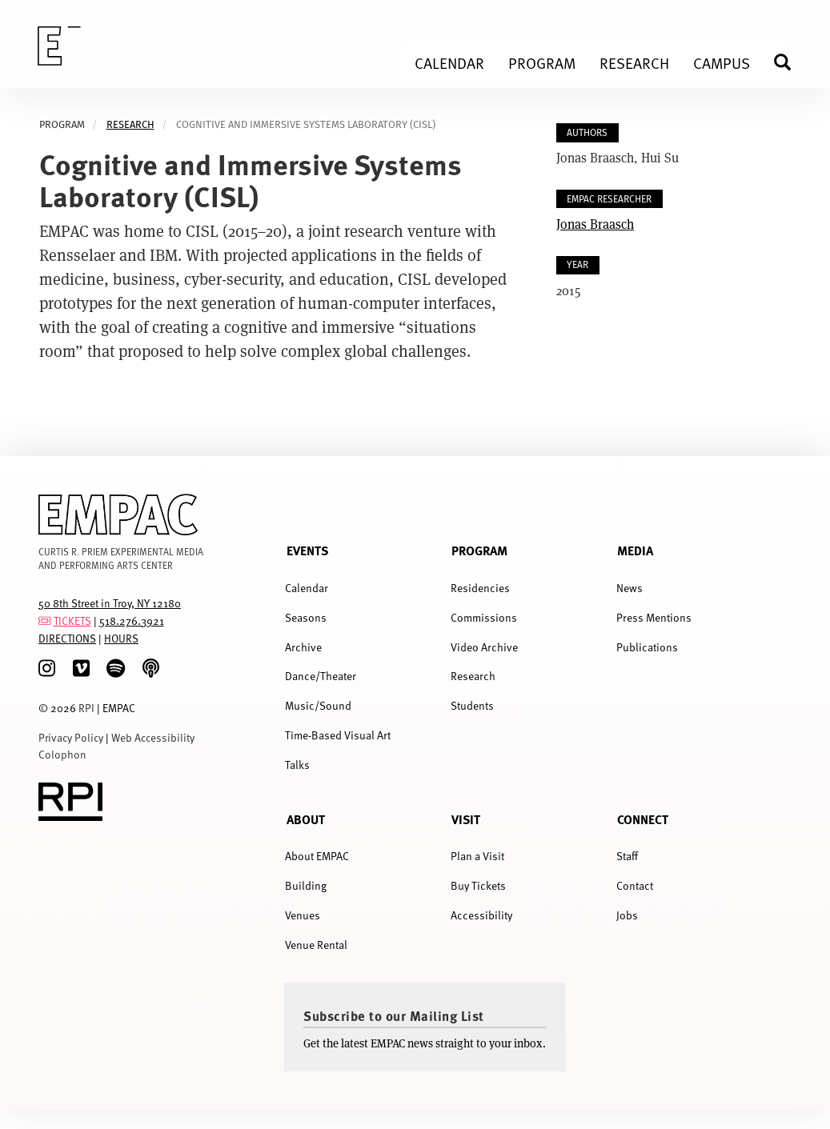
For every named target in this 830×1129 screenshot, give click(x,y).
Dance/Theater (320, 675)
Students (472, 705)
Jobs (627, 915)
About (306, 819)
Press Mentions (654, 617)
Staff (627, 855)
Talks (297, 764)
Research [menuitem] (634, 62)
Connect (642, 819)
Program (479, 550)
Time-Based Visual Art (338, 735)
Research (130, 124)
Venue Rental (316, 944)
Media (635, 550)
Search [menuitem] (789, 62)
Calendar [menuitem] (449, 62)
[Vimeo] (81, 669)
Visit (465, 819)
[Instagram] (46, 669)
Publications (647, 647)
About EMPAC (317, 855)
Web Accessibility (152, 737)
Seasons (306, 617)
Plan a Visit (477, 855)
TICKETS (72, 620)
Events (307, 550)
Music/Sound (318, 705)
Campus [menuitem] (721, 62)
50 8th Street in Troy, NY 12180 (109, 603)
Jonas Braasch (595, 223)
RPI (86, 707)
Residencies (480, 587)
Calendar (306, 587)
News (629, 587)
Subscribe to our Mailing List (393, 1015)
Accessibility (481, 915)
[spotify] (115, 669)
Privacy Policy (70, 737)
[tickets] (44, 620)
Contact (634, 885)
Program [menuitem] (541, 62)
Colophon (62, 754)
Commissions (484, 617)
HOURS (121, 638)
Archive (303, 647)
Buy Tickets (478, 885)
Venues (302, 915)
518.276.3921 (131, 620)
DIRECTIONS (67, 638)
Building (306, 885)
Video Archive (484, 647)
